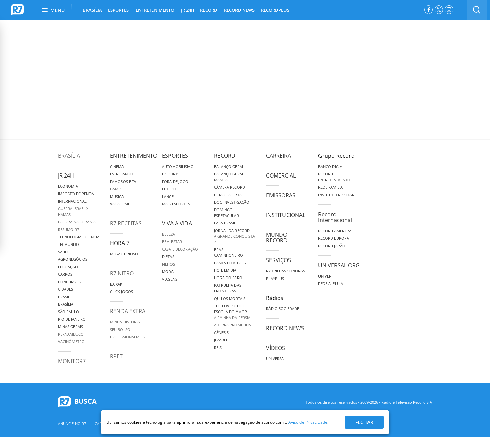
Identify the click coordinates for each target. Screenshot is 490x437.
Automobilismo (178, 166)
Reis (218, 347)
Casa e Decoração (180, 249)
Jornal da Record (232, 230)
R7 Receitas (126, 223)
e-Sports (170, 174)
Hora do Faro (228, 277)
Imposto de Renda (76, 193)
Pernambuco (71, 334)
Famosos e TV (123, 181)
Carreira (278, 155)
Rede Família (330, 187)
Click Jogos (121, 291)
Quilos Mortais (229, 298)
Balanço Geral (229, 166)
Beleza (168, 234)
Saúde (64, 251)
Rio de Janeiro (72, 319)
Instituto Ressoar (336, 194)
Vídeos (275, 348)
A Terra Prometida (232, 324)
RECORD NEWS (239, 10)
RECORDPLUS (275, 10)
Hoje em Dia (225, 270)
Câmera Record (229, 187)
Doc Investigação (231, 202)
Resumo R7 (68, 229)
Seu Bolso (120, 329)
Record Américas (335, 230)
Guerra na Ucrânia (77, 221)
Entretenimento (133, 155)
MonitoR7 (72, 361)
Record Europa (333, 238)
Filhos (168, 264)
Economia (68, 186)
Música (117, 196)
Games (116, 188)
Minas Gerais (70, 326)
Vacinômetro (71, 341)
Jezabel (221, 339)
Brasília (69, 155)
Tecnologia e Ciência (78, 236)
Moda (168, 271)
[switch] (477, 10)
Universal (276, 358)
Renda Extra (127, 311)
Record (224, 155)
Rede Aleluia (330, 283)
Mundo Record (277, 237)
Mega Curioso (124, 253)
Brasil (64, 296)
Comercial (281, 175)
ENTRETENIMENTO (155, 10)
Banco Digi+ (330, 166)
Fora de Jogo (175, 181)
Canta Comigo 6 (230, 262)
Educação (68, 266)
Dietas (168, 256)
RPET (116, 356)
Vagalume (120, 203)
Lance (168, 196)
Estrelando (121, 174)
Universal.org (339, 265)
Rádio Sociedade (282, 308)
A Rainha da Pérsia (232, 317)
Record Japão (331, 245)
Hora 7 (119, 243)
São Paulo (68, 311)
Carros (65, 274)
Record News (285, 328)
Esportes (175, 155)
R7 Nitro (122, 273)
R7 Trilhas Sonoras (285, 270)
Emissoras (280, 195)
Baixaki (117, 284)
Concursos (69, 281)
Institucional (285, 215)
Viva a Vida (177, 223)
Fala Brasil (225, 222)
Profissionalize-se (128, 336)
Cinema (117, 166)
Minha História (125, 321)
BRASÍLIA (92, 10)
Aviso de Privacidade (307, 422)
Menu (53, 10)
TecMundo (68, 244)
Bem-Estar (172, 241)
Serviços (278, 260)
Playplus (275, 278)
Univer (324, 276)
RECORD (208, 10)
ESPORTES (118, 10)
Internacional (72, 201)
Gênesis (221, 332)
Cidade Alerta (228, 194)
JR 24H (187, 10)
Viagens (169, 279)
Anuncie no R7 (72, 423)
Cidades (65, 289)
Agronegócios (72, 259)
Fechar (364, 422)
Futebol (170, 188)
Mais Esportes (176, 203)
